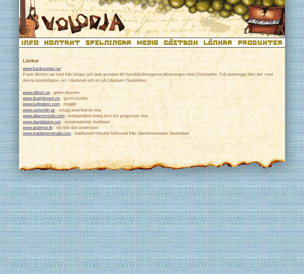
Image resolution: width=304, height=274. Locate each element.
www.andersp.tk (37, 127)
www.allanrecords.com (44, 115)
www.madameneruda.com (47, 133)
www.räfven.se (36, 92)
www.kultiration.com (41, 104)
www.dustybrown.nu (41, 98)
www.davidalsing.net (42, 121)
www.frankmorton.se (42, 68)
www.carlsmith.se (39, 110)
